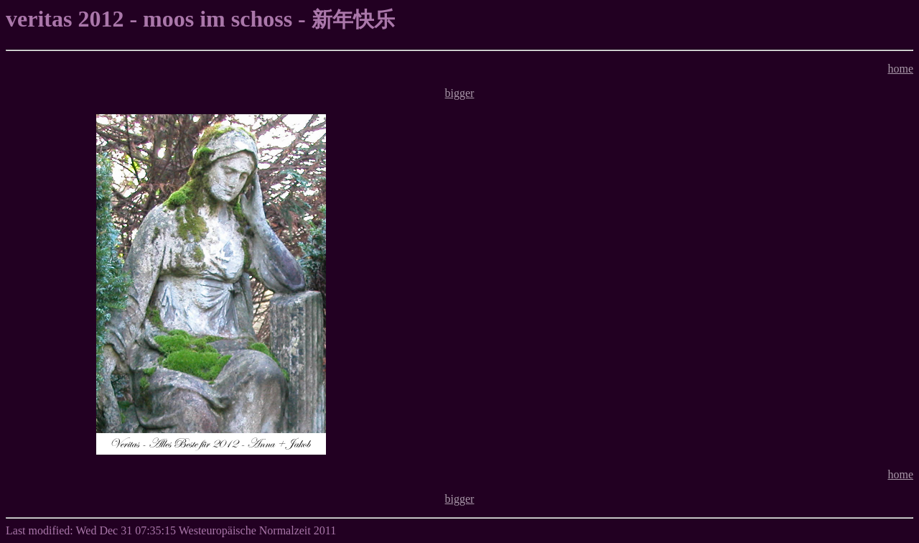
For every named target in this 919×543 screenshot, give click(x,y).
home (900, 68)
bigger (460, 93)
